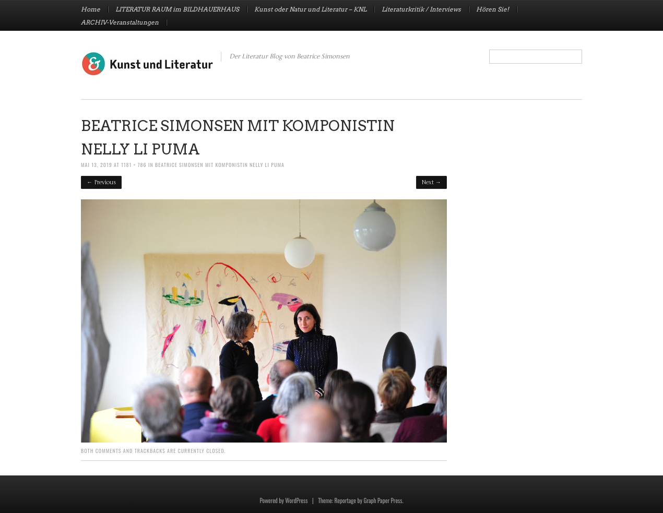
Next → (431, 182)
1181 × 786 (134, 165)
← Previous (101, 182)
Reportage (345, 500)
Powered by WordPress (283, 500)
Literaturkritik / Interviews (421, 9)
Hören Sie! (492, 9)
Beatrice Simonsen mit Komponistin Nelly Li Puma (220, 165)
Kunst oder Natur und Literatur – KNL (310, 9)
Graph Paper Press (382, 500)
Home (90, 9)
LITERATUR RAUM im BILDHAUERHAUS (177, 9)
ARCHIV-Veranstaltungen (120, 22)
